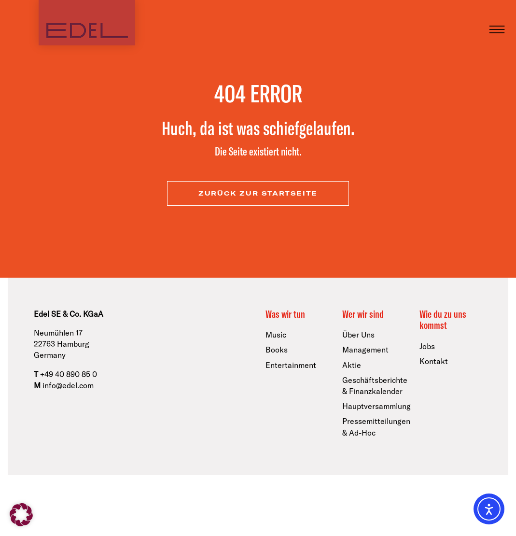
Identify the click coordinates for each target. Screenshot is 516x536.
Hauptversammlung (376, 406)
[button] (21, 515)
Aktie (351, 365)
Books (276, 349)
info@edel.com (68, 385)
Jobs (427, 346)
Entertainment (290, 365)
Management (365, 349)
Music (275, 334)
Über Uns (358, 334)
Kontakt (433, 361)
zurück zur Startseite (258, 193)
